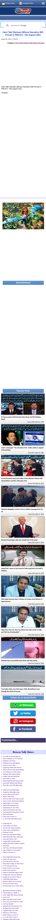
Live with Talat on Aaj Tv (10, 913)
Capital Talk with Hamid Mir (11, 772)
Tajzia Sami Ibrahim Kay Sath (12, 805)
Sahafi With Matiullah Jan (11, 801)
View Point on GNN (9, 774)
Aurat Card (6, 893)
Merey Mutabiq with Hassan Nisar (13, 776)
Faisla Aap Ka (7, 819)
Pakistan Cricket (8, 828)
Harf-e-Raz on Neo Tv (9, 812)
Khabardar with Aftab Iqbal (11, 785)
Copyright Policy (27, 3)
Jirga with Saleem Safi (10, 834)
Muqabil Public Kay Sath (10, 906)
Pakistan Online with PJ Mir (11, 915)
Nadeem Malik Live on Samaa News (12, 877)
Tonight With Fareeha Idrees (11, 837)
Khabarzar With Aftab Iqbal (11, 788)
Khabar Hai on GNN (9, 761)
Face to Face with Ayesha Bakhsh (13, 796)
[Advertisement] (23, 63)
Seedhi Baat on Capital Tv (11, 888)
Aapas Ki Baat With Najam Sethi (13, 868)
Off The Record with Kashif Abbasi (13, 765)
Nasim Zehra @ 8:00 (9, 866)
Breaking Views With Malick (11, 758)
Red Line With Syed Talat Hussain (13, 794)
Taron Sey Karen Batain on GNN (13, 897)
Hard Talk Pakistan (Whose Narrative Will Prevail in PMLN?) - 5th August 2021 (23, 29)
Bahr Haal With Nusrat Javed (12, 895)
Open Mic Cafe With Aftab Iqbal (12, 781)
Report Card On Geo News (11, 864)
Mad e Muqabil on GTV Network (13, 754)
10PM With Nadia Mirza (10, 875)
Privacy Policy (10, 3)
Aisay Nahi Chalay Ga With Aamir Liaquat (13, 860)
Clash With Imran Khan (10, 821)
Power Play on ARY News (11, 790)
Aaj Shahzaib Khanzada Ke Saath (13, 808)
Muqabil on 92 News (9, 756)
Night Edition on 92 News (11, 799)
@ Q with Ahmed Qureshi (11, 857)
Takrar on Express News (10, 879)
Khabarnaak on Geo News (11, 803)
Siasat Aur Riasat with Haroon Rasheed (12, 763)
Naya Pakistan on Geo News (12, 846)
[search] (22, 21)
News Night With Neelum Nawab (13, 890)
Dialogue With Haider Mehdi (11, 770)
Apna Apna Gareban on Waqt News (12, 886)
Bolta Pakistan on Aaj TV (10, 910)
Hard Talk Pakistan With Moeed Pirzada (29, 39)
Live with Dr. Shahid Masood (11, 752)
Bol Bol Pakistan (8, 810)
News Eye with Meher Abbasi (12, 830)
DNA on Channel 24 (9, 848)
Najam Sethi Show (8, 792)
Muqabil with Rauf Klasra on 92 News (12, 902)
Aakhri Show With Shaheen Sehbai (13, 839)
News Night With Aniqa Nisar (12, 852)
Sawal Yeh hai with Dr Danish (12, 872)
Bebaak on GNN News (10, 908)
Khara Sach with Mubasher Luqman (11, 826)
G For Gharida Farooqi (10, 861)
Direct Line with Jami (9, 855)
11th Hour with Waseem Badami (13, 843)
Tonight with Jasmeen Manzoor (12, 870)
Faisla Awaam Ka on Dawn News (13, 881)
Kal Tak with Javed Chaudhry (12, 823)
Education (6, 841)
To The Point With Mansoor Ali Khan (12, 815)
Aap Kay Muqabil (8, 899)
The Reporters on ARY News (12, 767)
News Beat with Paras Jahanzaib (13, 832)
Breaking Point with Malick (11, 904)
